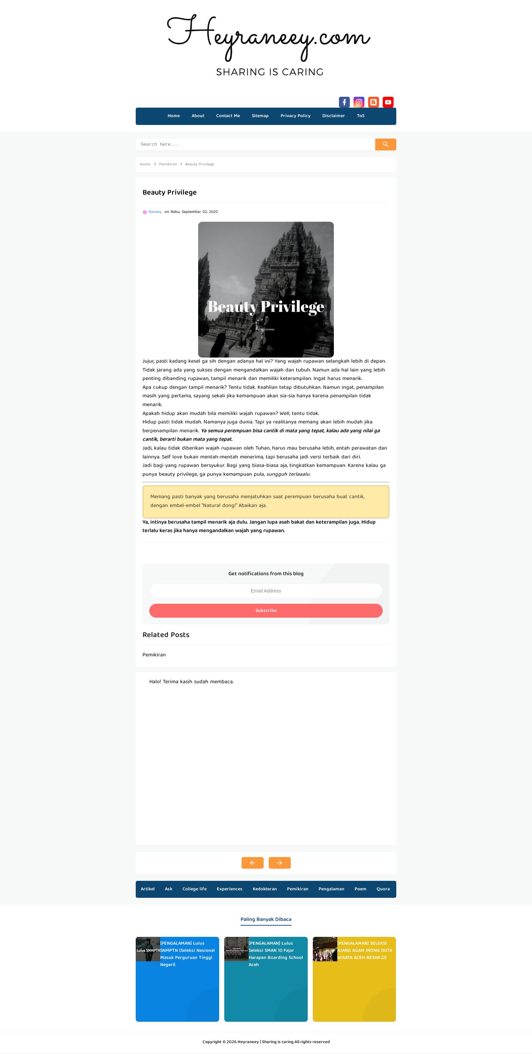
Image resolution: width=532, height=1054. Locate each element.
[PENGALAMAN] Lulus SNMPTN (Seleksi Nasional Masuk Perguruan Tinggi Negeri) (187, 955)
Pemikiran (297, 890)
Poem (360, 890)
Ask (168, 890)
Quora (383, 890)
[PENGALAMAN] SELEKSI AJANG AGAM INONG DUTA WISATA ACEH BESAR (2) (364, 952)
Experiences (230, 890)
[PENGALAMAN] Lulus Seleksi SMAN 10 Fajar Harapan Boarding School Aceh (276, 955)
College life (195, 890)
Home (174, 116)
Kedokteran (265, 890)
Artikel (148, 890)
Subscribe (266, 612)
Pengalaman (331, 890)
